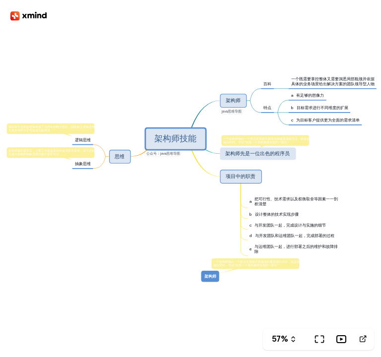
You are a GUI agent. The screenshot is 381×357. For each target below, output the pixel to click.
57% (280, 339)
